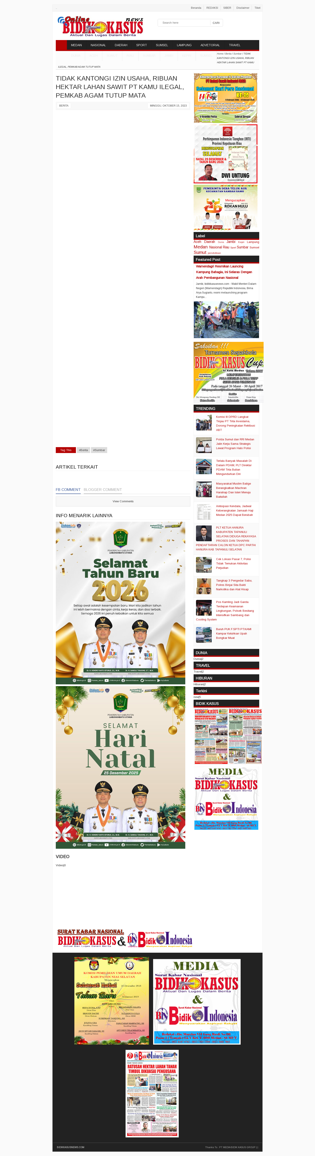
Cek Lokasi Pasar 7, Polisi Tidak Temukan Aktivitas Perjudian (233, 563)
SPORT (141, 45)
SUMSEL (162, 45)
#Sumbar (99, 450)
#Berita (83, 450)
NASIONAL (98, 45)
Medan (201, 246)
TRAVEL (234, 45)
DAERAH (121, 45)
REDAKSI (212, 7)
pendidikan (214, 252)
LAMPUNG (184, 45)
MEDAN (76, 45)
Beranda (196, 7)
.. (56, 7)
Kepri (186, 55)
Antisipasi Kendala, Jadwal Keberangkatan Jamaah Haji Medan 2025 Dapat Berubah (234, 510)
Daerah (209, 242)
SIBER (227, 7)
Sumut (112, 55)
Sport (233, 247)
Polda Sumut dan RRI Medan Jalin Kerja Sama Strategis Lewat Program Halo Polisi (235, 444)
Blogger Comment (103, 490)
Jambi (168, 55)
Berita (63, 105)
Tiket (257, 7)
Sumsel (206, 55)
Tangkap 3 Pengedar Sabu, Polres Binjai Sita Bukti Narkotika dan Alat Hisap (234, 585)
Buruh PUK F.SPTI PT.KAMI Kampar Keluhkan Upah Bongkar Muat (233, 633)
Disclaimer (242, 7)
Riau (130, 55)
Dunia (221, 242)
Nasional (215, 247)
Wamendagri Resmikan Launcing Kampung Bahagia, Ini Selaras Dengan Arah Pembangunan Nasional (224, 271)
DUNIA (75, 55)
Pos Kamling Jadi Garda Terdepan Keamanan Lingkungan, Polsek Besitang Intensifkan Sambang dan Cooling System (225, 610)
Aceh (93, 55)
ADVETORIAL (210, 45)
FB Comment (68, 490)
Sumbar (149, 55)
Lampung (253, 242)
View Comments (123, 501)
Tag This (66, 450)
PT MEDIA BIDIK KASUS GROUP (237, 1147)
